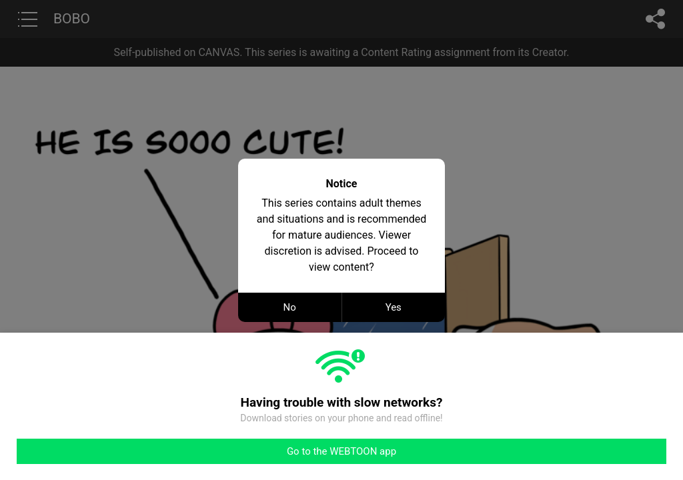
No (289, 307)
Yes (394, 307)
